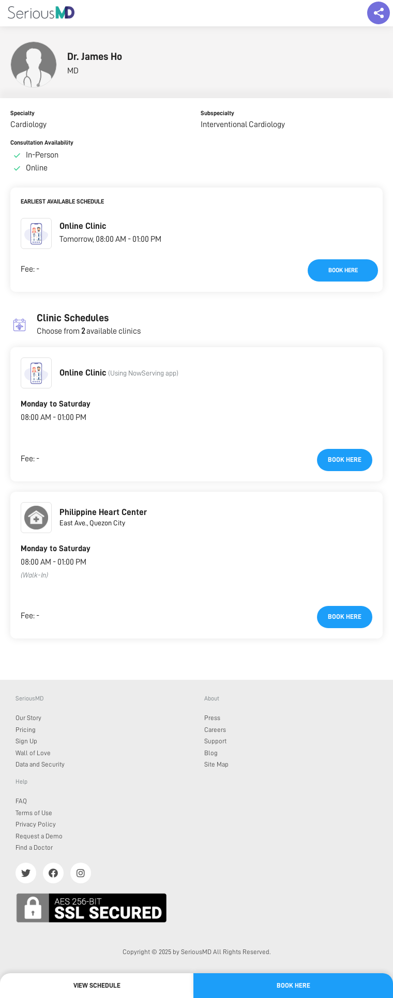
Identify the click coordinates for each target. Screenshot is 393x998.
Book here (343, 270)
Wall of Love (33, 753)
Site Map (216, 764)
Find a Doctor (34, 847)
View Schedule (96, 985)
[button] (36, 233)
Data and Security (40, 764)
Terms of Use (34, 812)
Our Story (28, 717)
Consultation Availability (41, 142)
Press (212, 717)
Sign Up (26, 741)
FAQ (21, 801)
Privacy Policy (36, 824)
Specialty (22, 113)
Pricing (26, 729)
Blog (211, 753)
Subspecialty (217, 113)
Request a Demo (39, 836)
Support (215, 741)
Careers (215, 729)
